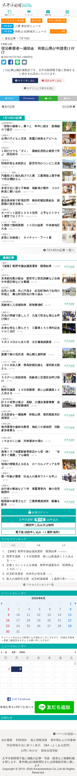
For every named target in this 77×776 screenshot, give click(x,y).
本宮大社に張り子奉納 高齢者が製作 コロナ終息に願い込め (38, 188)
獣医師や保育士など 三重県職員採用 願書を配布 (38, 501)
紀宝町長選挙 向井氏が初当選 (29, 573)
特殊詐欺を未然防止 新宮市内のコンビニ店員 (38, 164)
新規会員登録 (49, 750)
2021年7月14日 (13, 57)
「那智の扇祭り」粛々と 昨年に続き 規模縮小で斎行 (38, 127)
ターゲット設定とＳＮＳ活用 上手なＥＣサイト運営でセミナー (38, 213)
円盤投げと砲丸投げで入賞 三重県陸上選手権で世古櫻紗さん (38, 176)
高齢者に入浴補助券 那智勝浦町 (38, 303)
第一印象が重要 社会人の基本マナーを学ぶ (38, 477)
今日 (13, 545)
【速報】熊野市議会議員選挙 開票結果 (38, 266)
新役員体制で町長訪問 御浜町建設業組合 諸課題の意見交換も (38, 201)
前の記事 (8, 106)
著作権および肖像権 (63, 740)
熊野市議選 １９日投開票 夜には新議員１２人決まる (38, 390)
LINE (48, 98)
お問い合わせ (29, 750)
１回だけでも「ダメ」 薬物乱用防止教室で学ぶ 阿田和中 (38, 151)
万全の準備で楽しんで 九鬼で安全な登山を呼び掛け (38, 316)
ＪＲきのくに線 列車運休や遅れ (38, 440)
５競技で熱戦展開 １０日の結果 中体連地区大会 (38, 226)
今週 (38, 545)
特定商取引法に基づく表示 (23, 745)
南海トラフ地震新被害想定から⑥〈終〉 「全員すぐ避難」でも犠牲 (38, 452)
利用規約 (21, 740)
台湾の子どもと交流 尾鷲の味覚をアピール (38, 139)
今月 (64, 545)
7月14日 (24, 38)
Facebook (29, 98)
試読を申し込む (52, 80)
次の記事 (68, 106)
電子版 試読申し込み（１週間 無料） (38, 532)
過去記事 (10, 38)
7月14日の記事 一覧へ (58, 250)
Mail (67, 98)
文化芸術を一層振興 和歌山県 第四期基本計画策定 (38, 415)
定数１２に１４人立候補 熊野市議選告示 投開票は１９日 (39, 566)
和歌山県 (7, 44)
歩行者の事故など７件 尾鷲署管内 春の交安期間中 (38, 489)
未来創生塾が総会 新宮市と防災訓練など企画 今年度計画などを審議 (38, 279)
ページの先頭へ (64, 733)
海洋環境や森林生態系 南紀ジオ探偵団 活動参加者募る (38, 427)
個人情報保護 (38, 740)
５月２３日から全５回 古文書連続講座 (38, 341)
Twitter (9, 98)
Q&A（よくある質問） (58, 745)
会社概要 (7, 740)
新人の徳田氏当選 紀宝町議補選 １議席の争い (40, 578)
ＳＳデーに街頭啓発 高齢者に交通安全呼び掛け (38, 378)
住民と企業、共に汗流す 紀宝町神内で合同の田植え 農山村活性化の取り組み (38, 291)
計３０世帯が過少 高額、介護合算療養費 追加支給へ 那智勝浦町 (38, 402)
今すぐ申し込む (25, 80)
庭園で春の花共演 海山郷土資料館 (38, 353)
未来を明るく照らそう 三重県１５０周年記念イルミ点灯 (38, 328)
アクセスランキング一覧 (38, 584)
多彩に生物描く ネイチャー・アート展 (38, 238)
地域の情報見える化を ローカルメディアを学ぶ (38, 464)
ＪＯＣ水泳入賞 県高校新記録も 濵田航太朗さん (38, 365)
